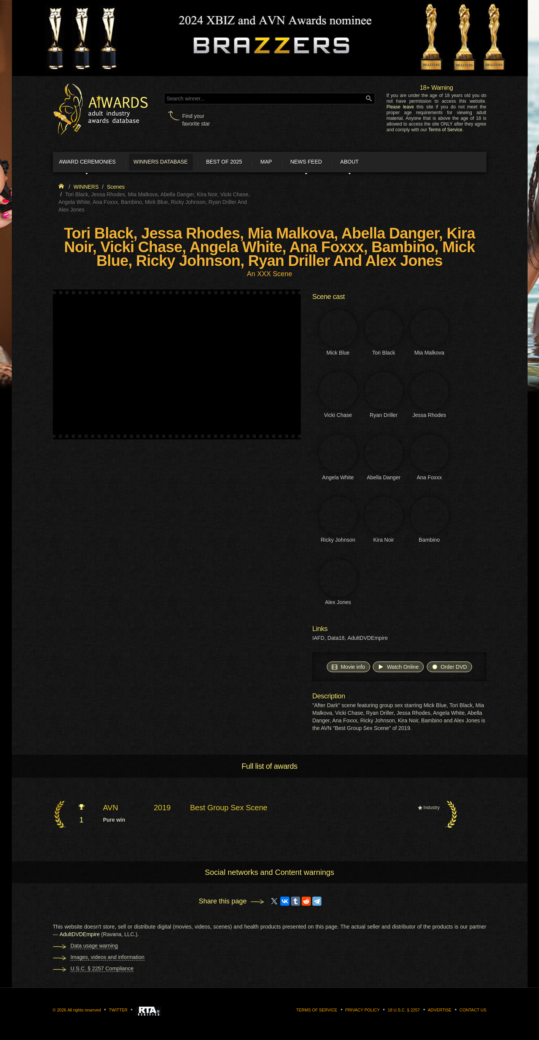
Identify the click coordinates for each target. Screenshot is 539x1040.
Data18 (336, 640)
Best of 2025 (247, 163)
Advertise (440, 1012)
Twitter (118, 1012)
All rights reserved (84, 1012)
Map (297, 163)
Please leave (400, 107)
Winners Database (176, 163)
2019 (162, 810)
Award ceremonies (94, 163)
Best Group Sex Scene (228, 810)
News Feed (345, 163)
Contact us (473, 1012)
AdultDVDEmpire (368, 640)
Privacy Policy (362, 1012)
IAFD (318, 640)
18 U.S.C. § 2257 (404, 1012)
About (396, 163)
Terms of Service (445, 129)
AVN (110, 810)
